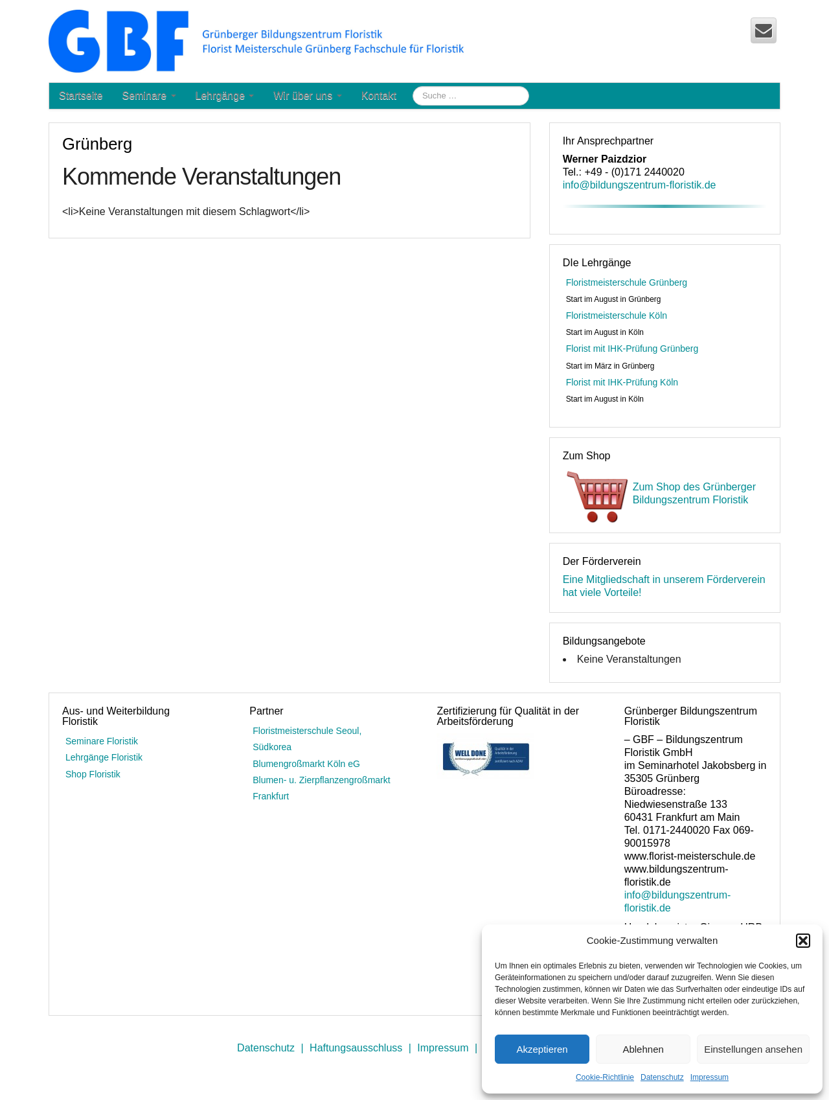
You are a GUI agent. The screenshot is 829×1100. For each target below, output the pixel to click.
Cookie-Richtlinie (605, 1077)
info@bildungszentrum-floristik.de (639, 184)
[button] (803, 940)
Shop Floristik (92, 774)
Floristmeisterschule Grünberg (627, 282)
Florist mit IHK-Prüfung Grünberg (632, 348)
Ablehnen (642, 1049)
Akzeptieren (541, 1049)
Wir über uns (307, 95)
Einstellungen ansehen (753, 1049)
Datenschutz (662, 1077)
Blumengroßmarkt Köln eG (306, 764)
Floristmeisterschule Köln (616, 315)
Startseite (81, 95)
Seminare (149, 95)
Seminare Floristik (101, 741)
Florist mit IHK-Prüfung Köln (622, 382)
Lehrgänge (225, 95)
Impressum (709, 1077)
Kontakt (378, 95)
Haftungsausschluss (356, 1047)
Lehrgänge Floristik (103, 757)
